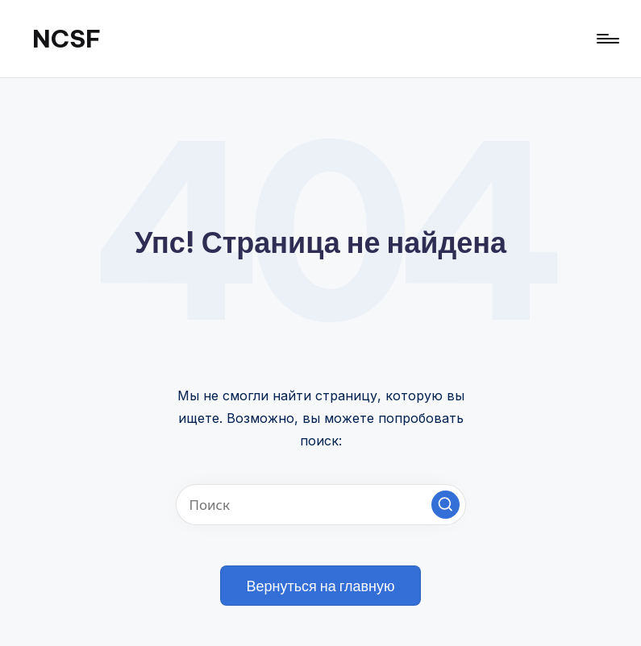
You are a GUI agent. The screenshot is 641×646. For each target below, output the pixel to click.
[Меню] (607, 38)
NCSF (66, 38)
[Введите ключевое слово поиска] (321, 504)
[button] (445, 505)
